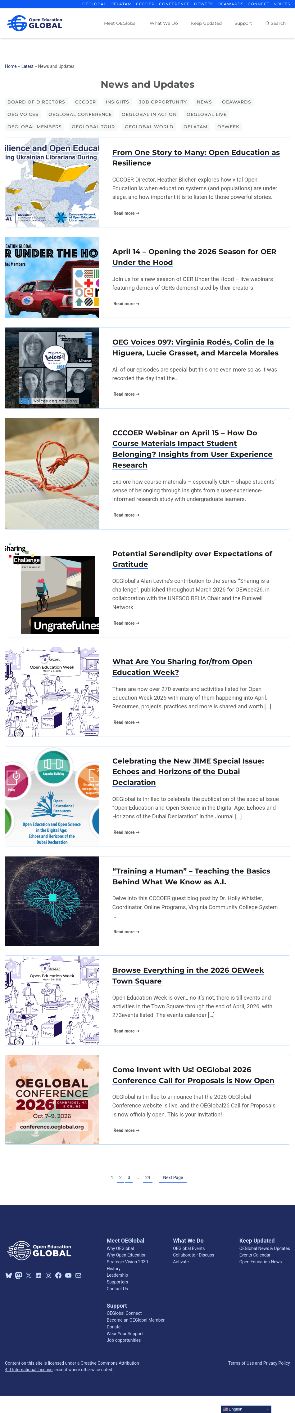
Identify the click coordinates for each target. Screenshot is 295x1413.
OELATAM (195, 127)
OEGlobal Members (34, 127)
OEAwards (236, 102)
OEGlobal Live (207, 114)
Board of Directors (36, 102)
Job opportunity (163, 102)
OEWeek (228, 127)
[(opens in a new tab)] (52, 183)
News (204, 102)
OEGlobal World (149, 127)
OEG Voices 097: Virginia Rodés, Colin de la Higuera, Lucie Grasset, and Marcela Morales (196, 354)
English (232, 1409)
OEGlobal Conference (80, 114)
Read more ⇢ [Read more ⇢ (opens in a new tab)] (126, 213)
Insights (117, 102)
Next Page (173, 1194)
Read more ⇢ (126, 304)
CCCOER (85, 102)
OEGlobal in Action (149, 114)
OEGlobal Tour (93, 127)
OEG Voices (23, 114)
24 (147, 1194)
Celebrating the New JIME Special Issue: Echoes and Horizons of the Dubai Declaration (190, 787)
